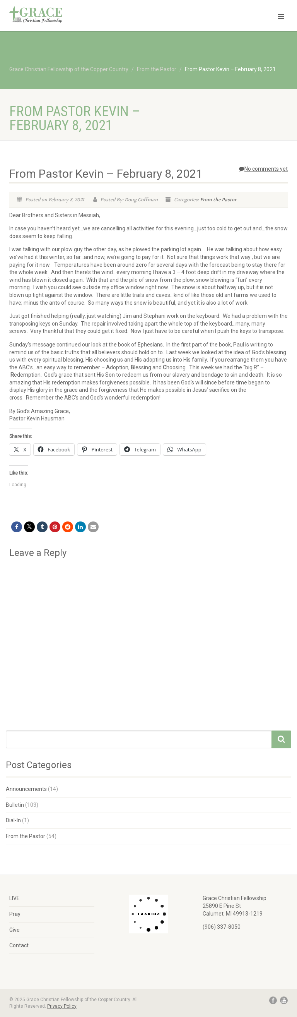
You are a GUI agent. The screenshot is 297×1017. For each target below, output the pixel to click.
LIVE (14, 898)
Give (14, 930)
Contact (19, 945)
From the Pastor (218, 200)
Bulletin (15, 805)
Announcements (26, 789)
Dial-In (13, 820)
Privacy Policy (62, 1006)
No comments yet (263, 169)
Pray (14, 914)
